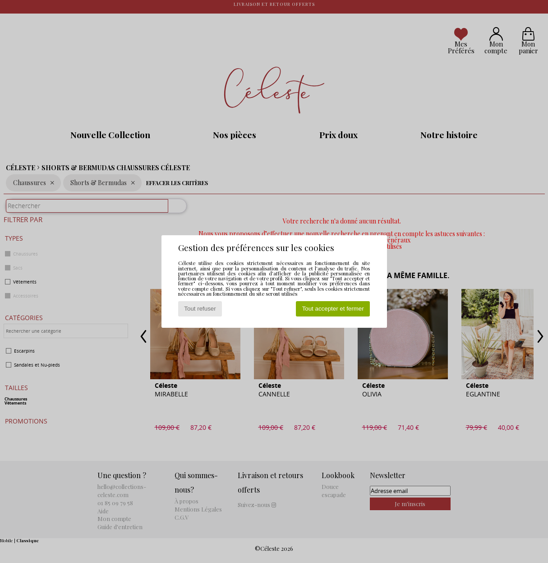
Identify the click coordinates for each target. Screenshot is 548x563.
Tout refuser (200, 308)
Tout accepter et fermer (333, 308)
